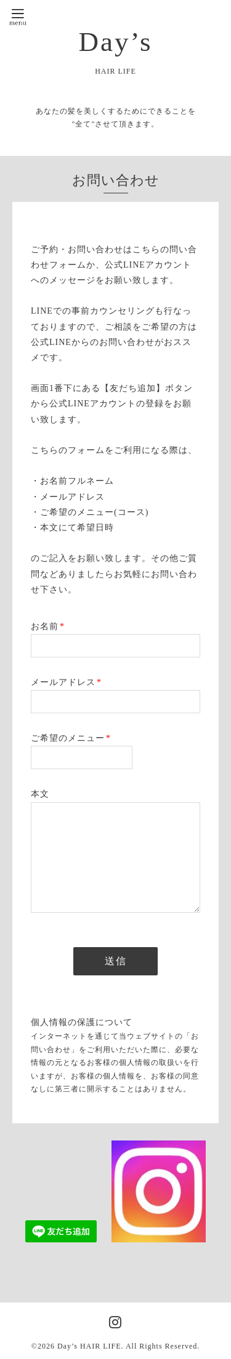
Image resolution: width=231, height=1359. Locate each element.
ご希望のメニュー (71, 738)
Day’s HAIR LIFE (89, 1346)
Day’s (116, 41)
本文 (40, 794)
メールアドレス (66, 682)
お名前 (48, 626)
